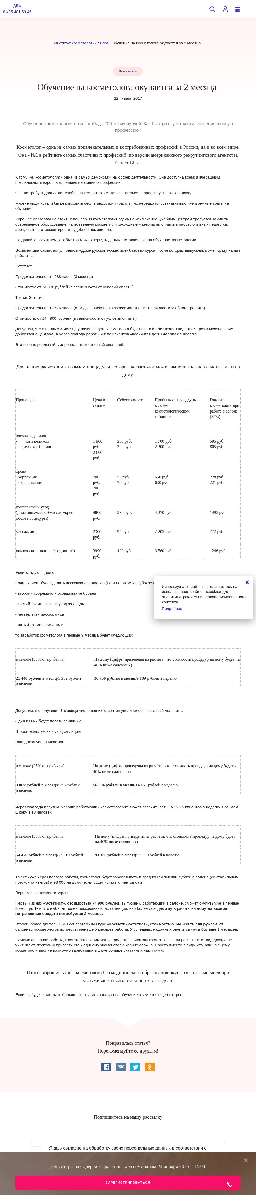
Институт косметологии (75, 43)
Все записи (127, 71)
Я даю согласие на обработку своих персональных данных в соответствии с (118, 1151)
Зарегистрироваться (128, 1183)
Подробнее (172, 608)
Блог (104, 43)
